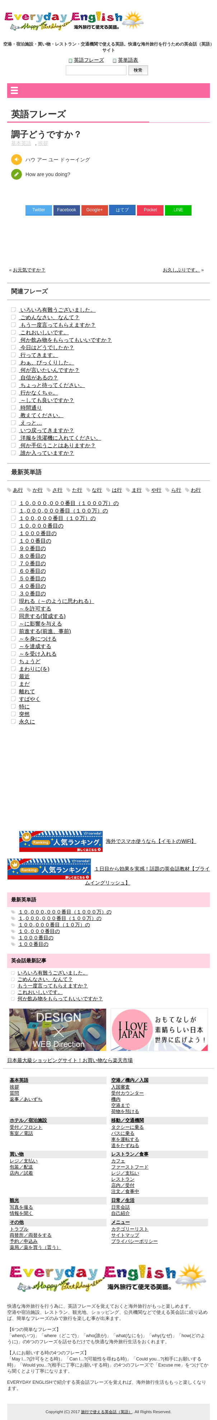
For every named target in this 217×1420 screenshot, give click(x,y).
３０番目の (32, 593)
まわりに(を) (34, 669)
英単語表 (128, 60)
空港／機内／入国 (129, 1080)
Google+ (94, 209)
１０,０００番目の (41, 526)
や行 (156, 490)
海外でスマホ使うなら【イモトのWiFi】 (151, 841)
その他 (17, 1222)
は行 (117, 490)
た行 (77, 490)
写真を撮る (21, 1207)
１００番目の (35, 541)
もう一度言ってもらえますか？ (57, 325)
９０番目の (32, 548)
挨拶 (43, 143)
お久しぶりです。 (181, 270)
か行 (38, 490)
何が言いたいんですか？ (49, 370)
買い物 (17, 1154)
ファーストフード (129, 1167)
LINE (178, 209)
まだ (24, 684)
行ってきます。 (38, 355)
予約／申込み (24, 1241)
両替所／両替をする (31, 1235)
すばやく (30, 699)
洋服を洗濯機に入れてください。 (60, 438)
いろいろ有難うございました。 (57, 310)
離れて (27, 691)
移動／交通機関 (127, 1120)
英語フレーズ (89, 60)
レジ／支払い (24, 1161)
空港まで (120, 1105)
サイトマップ (125, 1235)
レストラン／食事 (129, 1154)
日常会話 (120, 1207)
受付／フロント (26, 1127)
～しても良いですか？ (46, 400)
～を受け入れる (38, 654)
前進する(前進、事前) (45, 631)
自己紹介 (120, 1213)
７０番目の (32, 563)
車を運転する (125, 1139)
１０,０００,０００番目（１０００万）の (69, 503)
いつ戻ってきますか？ (46, 430)
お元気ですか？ (29, 270)
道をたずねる (125, 1145)
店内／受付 (123, 1185)
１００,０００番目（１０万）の (57, 518)
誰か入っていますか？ (46, 453)
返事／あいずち (26, 1099)
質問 (14, 1093)
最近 (24, 676)
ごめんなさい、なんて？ (49, 317)
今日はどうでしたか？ (46, 347)
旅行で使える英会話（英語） (106, 1412)
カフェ (118, 1161)
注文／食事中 (125, 1191)
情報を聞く (21, 1213)
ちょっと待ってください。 (52, 385)
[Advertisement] (108, 243)
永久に (27, 721)
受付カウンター (127, 1093)
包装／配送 (21, 1167)
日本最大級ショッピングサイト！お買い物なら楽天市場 (70, 1060)
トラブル (19, 1229)
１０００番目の (38, 533)
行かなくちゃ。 (38, 393)
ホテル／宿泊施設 (28, 1120)
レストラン (123, 1179)
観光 (14, 1200)
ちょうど (30, 661)
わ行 (196, 490)
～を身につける (38, 639)
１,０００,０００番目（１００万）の (63, 511)
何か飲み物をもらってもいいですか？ (65, 340)
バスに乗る (123, 1133)
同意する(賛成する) (42, 616)
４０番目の (32, 586)
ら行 (176, 490)
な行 (97, 490)
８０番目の (32, 556)
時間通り (30, 408)
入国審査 (120, 1087)
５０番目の (32, 578)
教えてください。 (41, 415)
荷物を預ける (125, 1111)
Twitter (38, 209)
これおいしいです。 (44, 332)
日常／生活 (123, 1200)
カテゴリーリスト (129, 1229)
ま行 (137, 490)
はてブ (122, 209)
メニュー (120, 1222)
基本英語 (21, 143)
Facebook (66, 209)
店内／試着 (21, 1173)
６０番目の (32, 571)
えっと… (30, 423)
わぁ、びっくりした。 (46, 362)
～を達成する (35, 646)
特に (24, 706)
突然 (24, 714)
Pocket (150, 209)
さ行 (57, 490)
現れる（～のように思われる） (56, 601)
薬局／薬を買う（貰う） (35, 1247)
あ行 (18, 490)
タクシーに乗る (127, 1127)
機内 (116, 1099)
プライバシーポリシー (134, 1241)
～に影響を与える (40, 624)
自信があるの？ (38, 377)
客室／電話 (21, 1133)
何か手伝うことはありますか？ (57, 445)
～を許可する (35, 608)
